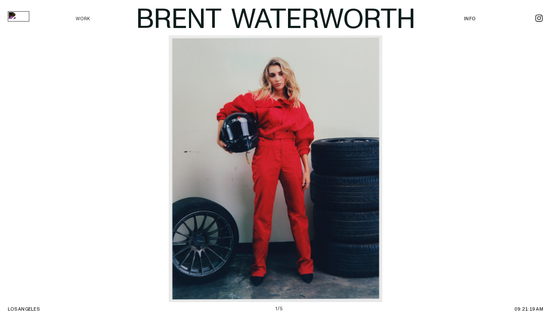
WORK (83, 19)
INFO (469, 19)
